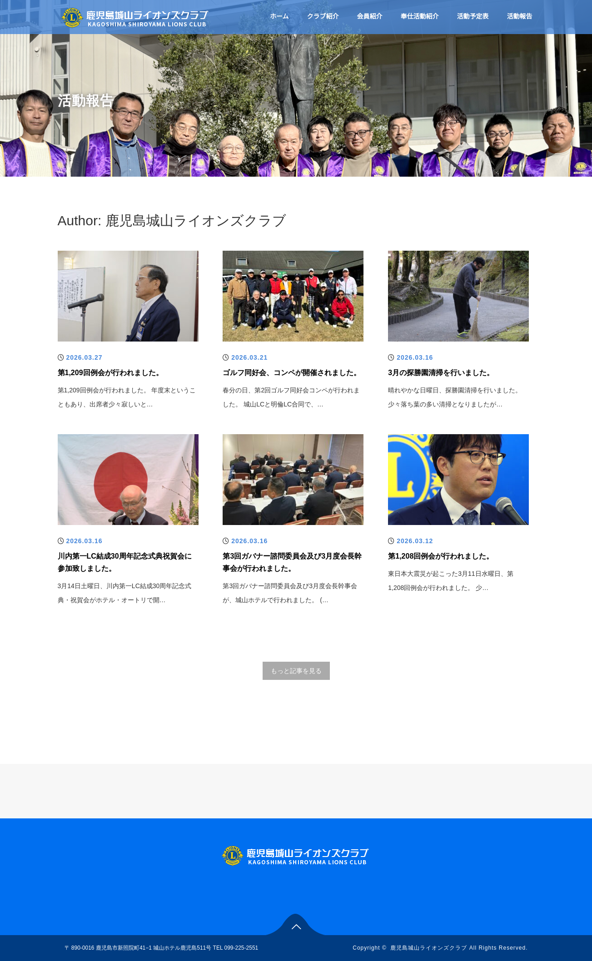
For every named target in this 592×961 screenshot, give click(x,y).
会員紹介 (370, 16)
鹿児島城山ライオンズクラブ (428, 948)
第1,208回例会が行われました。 (440, 556)
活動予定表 (473, 16)
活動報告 (519, 16)
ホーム (279, 16)
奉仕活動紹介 (420, 16)
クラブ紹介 (323, 16)
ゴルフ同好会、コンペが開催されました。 (292, 372)
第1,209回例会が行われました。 (110, 372)
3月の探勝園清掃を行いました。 (441, 372)
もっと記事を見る (296, 670)
